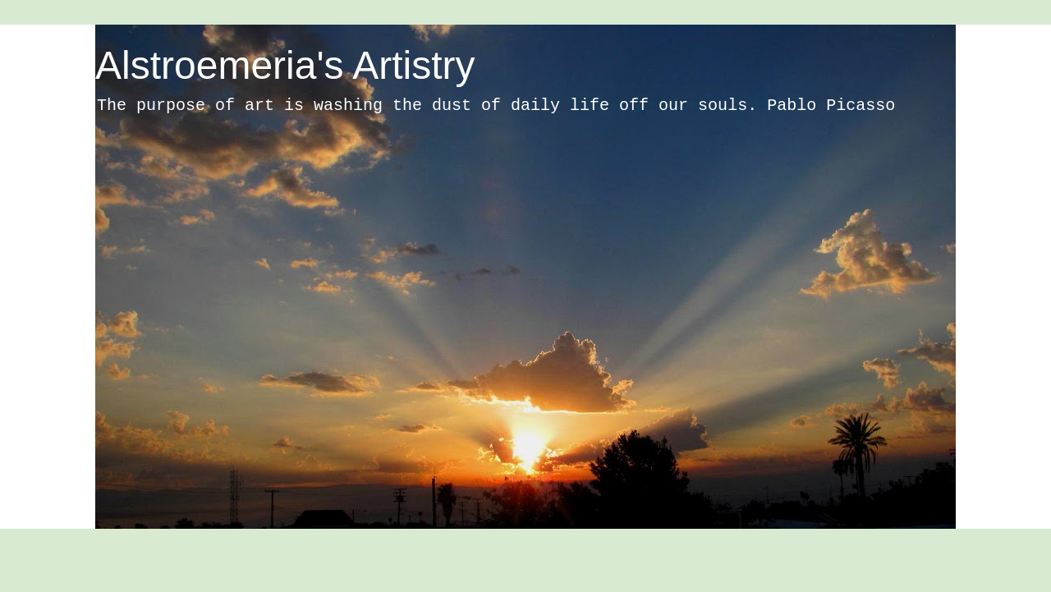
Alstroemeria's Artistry (285, 65)
